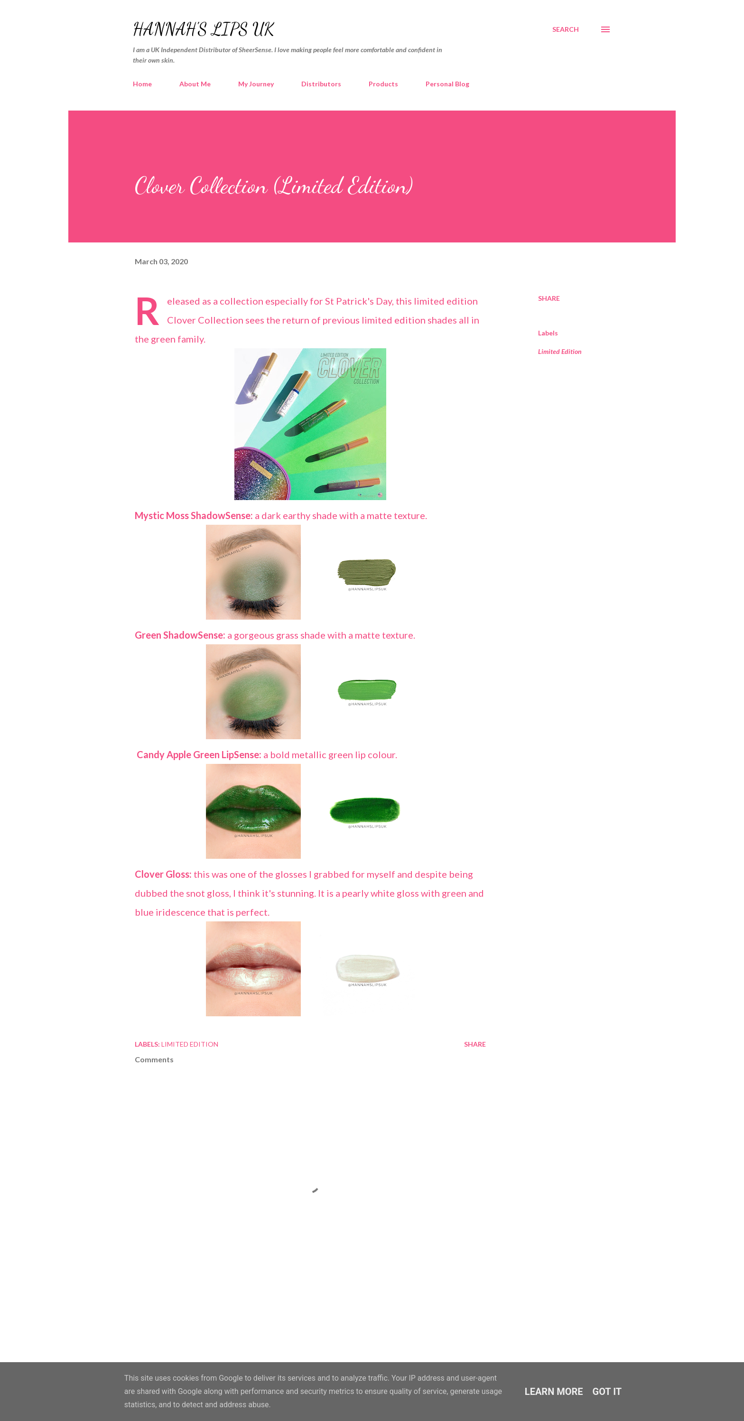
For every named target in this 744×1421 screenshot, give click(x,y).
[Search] (565, 29)
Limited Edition (560, 351)
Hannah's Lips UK (203, 29)
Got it (607, 1391)
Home (142, 84)
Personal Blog (447, 84)
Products (383, 84)
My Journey (256, 84)
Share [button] (549, 298)
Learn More (554, 1391)
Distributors (321, 84)
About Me (195, 84)
